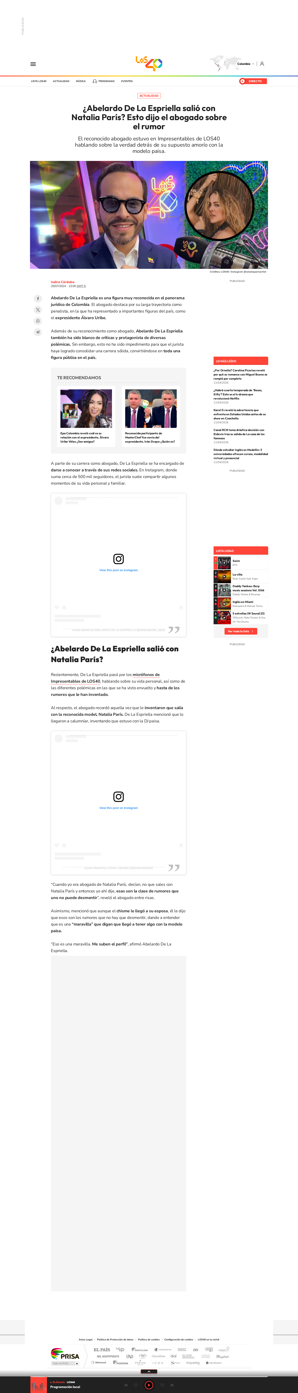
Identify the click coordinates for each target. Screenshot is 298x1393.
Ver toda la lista (238, 631)
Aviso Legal (86, 1339)
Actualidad (61, 81)
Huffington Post (107, 1355)
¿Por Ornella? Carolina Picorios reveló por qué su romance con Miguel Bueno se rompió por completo (240, 374)
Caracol (222, 1350)
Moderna (119, 1361)
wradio (142, 1355)
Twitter (38, 310)
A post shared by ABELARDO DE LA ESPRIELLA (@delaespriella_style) (118, 630)
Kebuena (218, 1355)
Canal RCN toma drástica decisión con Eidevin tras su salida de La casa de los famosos (239, 434)
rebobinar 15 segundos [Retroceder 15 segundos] (135, 1385)
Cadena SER (180, 1350)
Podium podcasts (140, 1361)
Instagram (140, 1312)
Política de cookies (149, 1339)
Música (81, 81)
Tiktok (132, 1312)
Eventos (127, 81)
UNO (130, 1355)
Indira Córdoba (62, 282)
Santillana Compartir (163, 1350)
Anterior (125, 1385)
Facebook (38, 299)
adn (207, 1350)
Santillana (141, 1350)
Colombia (243, 64)
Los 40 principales (121, 1350)
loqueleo (193, 1361)
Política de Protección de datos (115, 1339)
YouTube (149, 1312)
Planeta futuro (204, 1355)
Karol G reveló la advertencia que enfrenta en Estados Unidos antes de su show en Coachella (240, 414)
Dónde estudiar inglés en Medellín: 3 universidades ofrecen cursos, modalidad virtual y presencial (241, 454)
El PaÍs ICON (157, 1361)
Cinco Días (158, 1355)
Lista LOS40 (38, 81)
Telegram (38, 332)
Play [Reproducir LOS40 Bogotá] (149, 1385)
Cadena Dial (173, 1355)
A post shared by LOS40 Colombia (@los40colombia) (118, 868)
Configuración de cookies (178, 1339)
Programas (107, 81)
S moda (175, 1361)
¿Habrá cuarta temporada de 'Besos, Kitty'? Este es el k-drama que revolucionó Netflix (238, 394)
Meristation (213, 1361)
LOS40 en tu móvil (208, 1339)
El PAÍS (102, 1350)
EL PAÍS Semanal (189, 1355)
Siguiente (172, 1385)
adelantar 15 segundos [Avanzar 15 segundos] (162, 1385)
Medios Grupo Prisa (65, 1363)
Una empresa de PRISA (65, 1353)
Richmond (99, 1361)
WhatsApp (38, 321)
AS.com (193, 1350)
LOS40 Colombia (149, 64)
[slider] (149, 1376)
